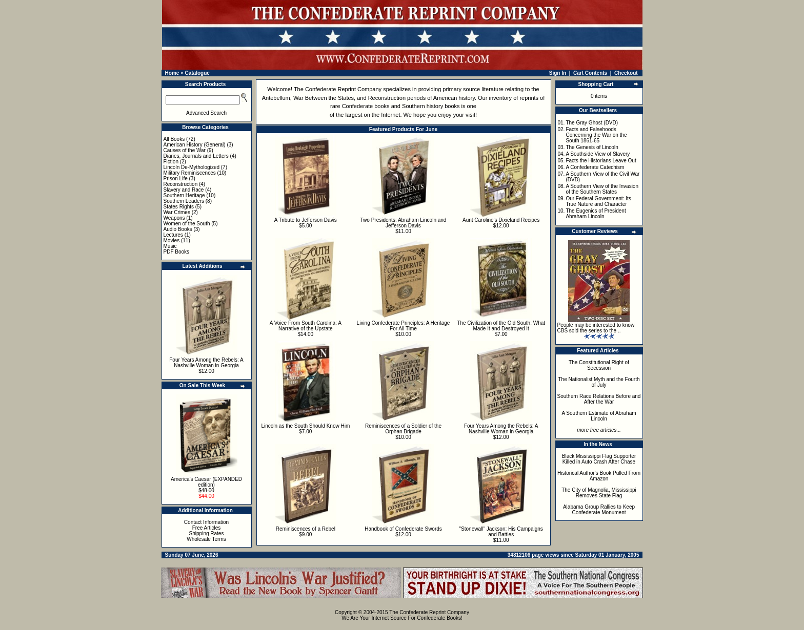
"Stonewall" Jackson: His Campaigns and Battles (501, 531)
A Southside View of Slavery (598, 154)
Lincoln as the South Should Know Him (305, 426)
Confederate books (366, 106)
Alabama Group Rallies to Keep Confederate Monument (599, 509)
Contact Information (206, 522)
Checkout (626, 73)
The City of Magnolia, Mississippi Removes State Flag (598, 492)
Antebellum (276, 98)
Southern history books (431, 106)
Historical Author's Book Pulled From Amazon (598, 475)
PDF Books (177, 252)
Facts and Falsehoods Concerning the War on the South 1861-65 (596, 135)
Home (172, 73)
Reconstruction (181, 184)
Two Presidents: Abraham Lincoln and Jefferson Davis (403, 222)
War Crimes (177, 212)
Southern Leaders (184, 201)
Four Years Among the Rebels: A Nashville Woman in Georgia (206, 362)
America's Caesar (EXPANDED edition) (206, 482)
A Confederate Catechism (595, 167)
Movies (172, 240)
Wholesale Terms (206, 539)
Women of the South (187, 223)
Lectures (173, 235)
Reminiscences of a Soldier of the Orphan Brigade (403, 428)
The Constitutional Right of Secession (599, 365)
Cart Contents (590, 73)
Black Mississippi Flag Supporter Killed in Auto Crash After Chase (599, 459)
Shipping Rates (206, 533)
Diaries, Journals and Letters (196, 156)
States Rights (179, 206)
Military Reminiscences (190, 173)
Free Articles (206, 528)
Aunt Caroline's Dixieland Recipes (501, 220)
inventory (500, 98)
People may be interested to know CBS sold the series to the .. (596, 327)
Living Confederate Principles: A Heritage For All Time (403, 325)
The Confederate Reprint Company (337, 89)
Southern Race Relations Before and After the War (599, 399)
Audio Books (178, 229)
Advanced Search (206, 113)
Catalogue (197, 73)
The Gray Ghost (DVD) (592, 122)
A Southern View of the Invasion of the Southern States (602, 189)
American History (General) (195, 145)
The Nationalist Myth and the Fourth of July (599, 382)
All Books (174, 139)
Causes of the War (185, 150)
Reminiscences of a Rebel (305, 529)
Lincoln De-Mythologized (192, 167)
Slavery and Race (184, 190)
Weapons (174, 218)
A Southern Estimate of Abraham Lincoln (598, 416)
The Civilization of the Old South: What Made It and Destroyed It (501, 325)
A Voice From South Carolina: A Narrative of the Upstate (305, 325)
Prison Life (176, 178)
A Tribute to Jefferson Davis (305, 220)
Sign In (557, 73)
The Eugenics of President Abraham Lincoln (596, 213)
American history (454, 98)
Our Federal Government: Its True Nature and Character (598, 201)
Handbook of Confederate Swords (403, 529)
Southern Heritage (184, 195)
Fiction (171, 161)
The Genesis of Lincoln (592, 147)
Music (170, 246)
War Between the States (323, 98)
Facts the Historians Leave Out (601, 160)
